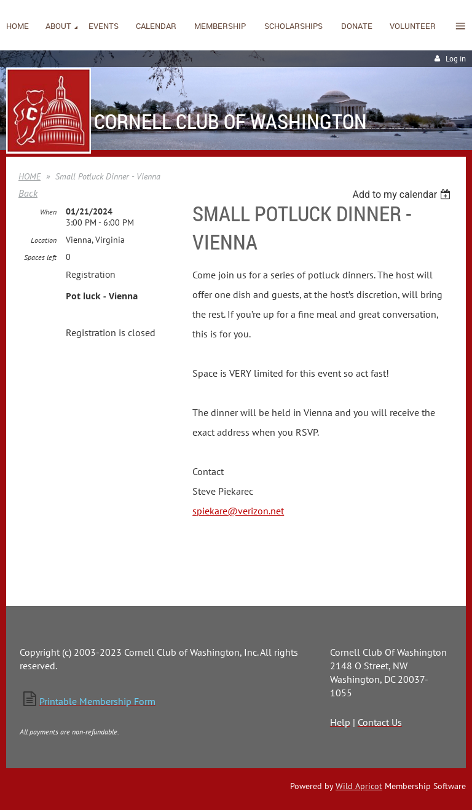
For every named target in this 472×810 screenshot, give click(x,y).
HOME (29, 176)
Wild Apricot (359, 786)
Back (27, 193)
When (48, 211)
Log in (456, 58)
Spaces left (40, 257)
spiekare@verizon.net (238, 511)
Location (44, 240)
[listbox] (403, 194)
